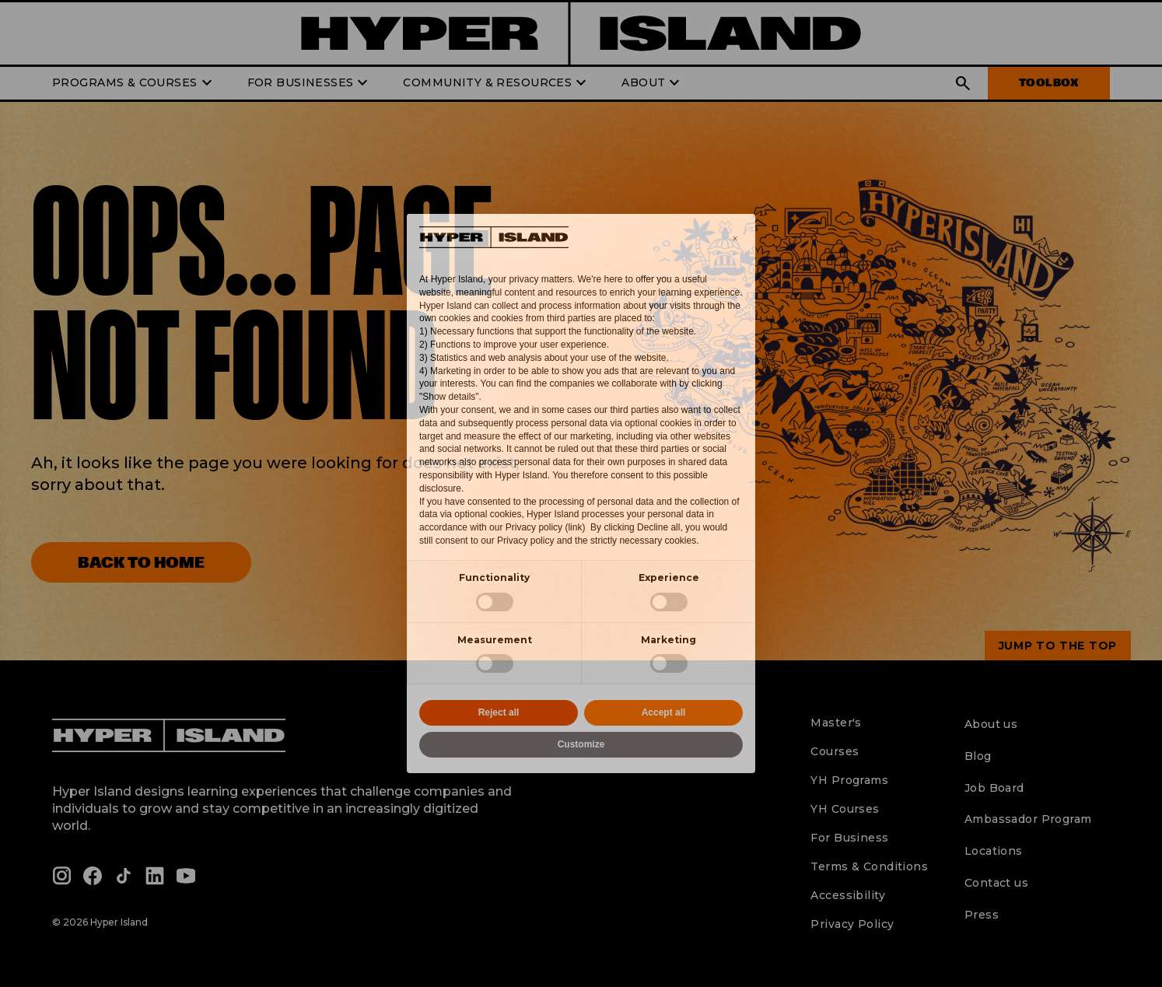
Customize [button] (581, 744)
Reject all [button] (499, 712)
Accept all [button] (664, 712)
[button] (735, 238)
